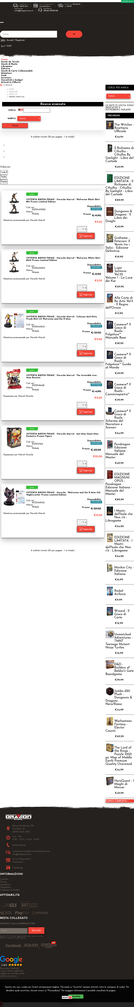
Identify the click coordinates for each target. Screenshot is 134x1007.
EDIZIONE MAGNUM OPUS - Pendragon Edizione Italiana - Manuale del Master (118, 484)
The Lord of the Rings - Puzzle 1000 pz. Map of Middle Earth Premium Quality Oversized (118, 756)
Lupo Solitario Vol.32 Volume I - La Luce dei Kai (119, 274)
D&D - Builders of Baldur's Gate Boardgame (119, 669)
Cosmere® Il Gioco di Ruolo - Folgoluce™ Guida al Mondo (118, 361)
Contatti (4, 879)
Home (4, 59)
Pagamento (5, 887)
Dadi (3, 75)
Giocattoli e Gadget (12, 80)
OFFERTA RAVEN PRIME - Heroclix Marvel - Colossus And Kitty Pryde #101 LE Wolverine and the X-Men (61, 318)
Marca (12, 118)
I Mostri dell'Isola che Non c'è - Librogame (119, 515)
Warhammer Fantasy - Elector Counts (118, 726)
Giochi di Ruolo (9, 64)
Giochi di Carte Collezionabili (17, 71)
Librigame (6, 66)
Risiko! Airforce (120, 592)
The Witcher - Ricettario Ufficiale (124, 128)
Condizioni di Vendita (10, 890)
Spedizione (5, 885)
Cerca (12, 110)
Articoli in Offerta (11, 82)
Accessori (6, 78)
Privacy (122, 991)
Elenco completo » (116, 801)
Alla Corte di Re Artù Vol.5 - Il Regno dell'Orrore (119, 302)
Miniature (6, 73)
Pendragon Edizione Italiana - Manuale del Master (117, 451)
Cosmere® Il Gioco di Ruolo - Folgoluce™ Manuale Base (118, 331)
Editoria (5, 69)
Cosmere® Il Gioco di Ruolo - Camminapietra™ (118, 389)
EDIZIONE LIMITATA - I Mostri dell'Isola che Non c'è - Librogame (118, 544)
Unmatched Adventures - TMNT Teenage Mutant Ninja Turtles (119, 641)
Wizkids (35, 214)
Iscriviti (36, 930)
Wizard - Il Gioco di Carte (121, 614)
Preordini (114, 116)
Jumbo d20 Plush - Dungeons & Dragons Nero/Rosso (118, 697)
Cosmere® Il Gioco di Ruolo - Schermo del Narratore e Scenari (118, 419)
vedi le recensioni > (9, 976)
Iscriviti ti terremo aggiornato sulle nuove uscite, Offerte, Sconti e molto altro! (21, 937)
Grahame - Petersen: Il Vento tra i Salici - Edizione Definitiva (117, 244)
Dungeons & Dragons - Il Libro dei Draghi (118, 216)
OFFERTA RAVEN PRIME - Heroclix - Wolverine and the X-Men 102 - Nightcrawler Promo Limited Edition (64, 493)
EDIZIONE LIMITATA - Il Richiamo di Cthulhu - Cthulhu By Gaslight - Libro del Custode (119, 186)
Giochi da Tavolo (10, 62)
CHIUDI (68, 1001)
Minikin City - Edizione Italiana (124, 571)
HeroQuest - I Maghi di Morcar (124, 784)
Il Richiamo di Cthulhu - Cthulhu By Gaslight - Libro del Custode (119, 155)
